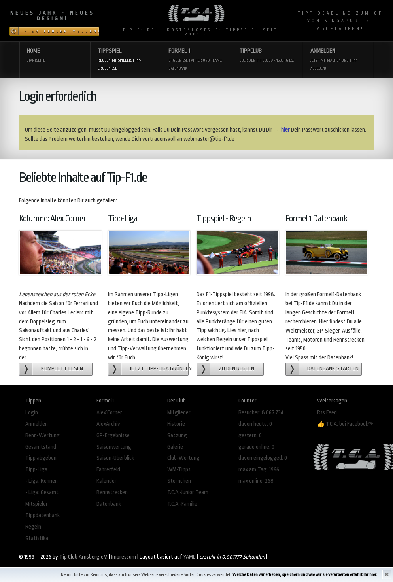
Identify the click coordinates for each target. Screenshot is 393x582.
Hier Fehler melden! (61, 31)
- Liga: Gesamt (42, 492)
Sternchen (179, 481)
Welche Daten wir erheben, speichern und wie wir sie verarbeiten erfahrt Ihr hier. (304, 574)
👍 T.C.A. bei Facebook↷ (345, 424)
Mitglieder (179, 412)
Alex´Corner (109, 412)
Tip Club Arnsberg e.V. (83, 557)
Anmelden (338, 59)
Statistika (36, 538)
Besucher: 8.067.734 (260, 412)
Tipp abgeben (41, 458)
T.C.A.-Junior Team (187, 492)
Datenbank (108, 504)
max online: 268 (256, 481)
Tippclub (267, 55)
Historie (176, 424)
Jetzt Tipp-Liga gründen (159, 368)
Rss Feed (327, 412)
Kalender (106, 481)
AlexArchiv (108, 424)
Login (31, 412)
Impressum (123, 557)
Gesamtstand (40, 447)
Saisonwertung (113, 447)
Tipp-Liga (36, 469)
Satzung (177, 435)
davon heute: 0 (255, 424)
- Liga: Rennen (41, 481)
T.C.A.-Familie (182, 504)
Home (55, 55)
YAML (189, 557)
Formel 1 (196, 59)
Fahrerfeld (108, 469)
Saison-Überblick (115, 458)
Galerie (175, 447)
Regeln (33, 526)
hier (285, 130)
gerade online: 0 (256, 447)
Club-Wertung (183, 458)
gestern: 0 (250, 435)
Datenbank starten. (333, 368)
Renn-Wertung (42, 435)
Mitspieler (36, 504)
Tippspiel (125, 59)
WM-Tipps (179, 469)
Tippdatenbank (42, 515)
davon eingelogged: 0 (262, 458)
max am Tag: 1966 (258, 469)
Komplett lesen (62, 368)
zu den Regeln (236, 368)
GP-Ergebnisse (113, 435)
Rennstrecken (112, 492)
